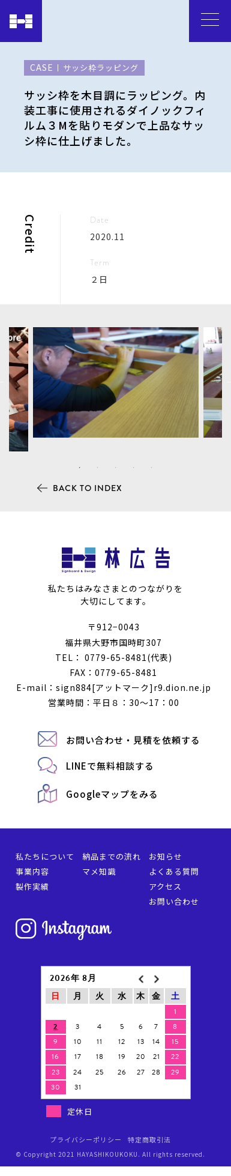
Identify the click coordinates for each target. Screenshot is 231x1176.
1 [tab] (80, 468)
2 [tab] (98, 468)
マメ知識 (99, 871)
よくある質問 (174, 871)
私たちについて (45, 856)
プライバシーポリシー (86, 1139)
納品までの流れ (111, 856)
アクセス (165, 886)
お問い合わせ (174, 901)
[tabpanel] (116, 382)
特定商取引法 (149, 1139)
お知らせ (165, 856)
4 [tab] (134, 468)
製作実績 (32, 886)
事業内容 (32, 871)
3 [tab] (116, 468)
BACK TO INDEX (87, 488)
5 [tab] (152, 468)
